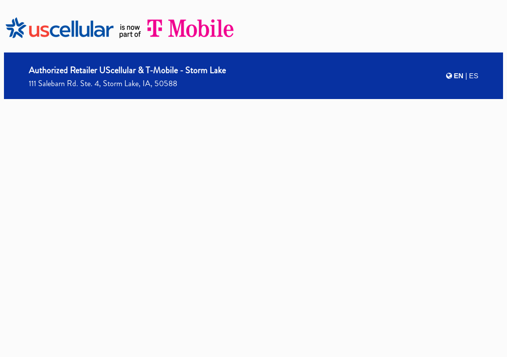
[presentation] (253, 177)
